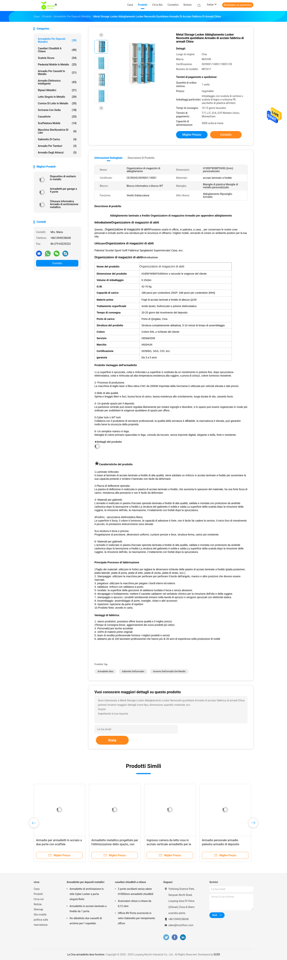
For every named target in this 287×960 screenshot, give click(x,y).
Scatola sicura (57, 58)
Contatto (57, 263)
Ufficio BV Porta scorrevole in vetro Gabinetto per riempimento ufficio (136, 918)
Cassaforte (57, 116)
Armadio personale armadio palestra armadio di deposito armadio (220, 844)
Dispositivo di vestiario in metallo (63, 178)
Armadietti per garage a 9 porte (63, 190)
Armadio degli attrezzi (57, 152)
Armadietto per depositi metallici (57, 40)
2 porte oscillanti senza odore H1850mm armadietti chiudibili (135, 891)
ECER (217, 954)
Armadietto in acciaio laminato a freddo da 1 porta (88, 909)
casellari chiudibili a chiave (57, 50)
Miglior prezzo (191, 134)
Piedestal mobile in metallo (57, 64)
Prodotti (38, 894)
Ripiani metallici (57, 90)
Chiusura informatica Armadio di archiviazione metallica (64, 204)
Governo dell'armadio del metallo (169, 671)
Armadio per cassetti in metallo (57, 73)
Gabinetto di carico (57, 139)
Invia (112, 740)
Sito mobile (40, 914)
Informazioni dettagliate (108, 157)
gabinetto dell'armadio (133, 671)
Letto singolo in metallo (57, 97)
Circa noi (39, 899)
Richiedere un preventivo (238, 4)
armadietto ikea (105, 671)
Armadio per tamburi (57, 146)
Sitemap (38, 909)
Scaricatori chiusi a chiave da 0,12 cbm (134, 904)
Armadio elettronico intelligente (57, 82)
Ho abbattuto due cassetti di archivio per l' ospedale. (86, 921)
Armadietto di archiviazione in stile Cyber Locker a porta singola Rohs (87, 894)
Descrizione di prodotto (141, 157)
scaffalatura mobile (57, 123)
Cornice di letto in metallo (57, 103)
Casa (37, 888)
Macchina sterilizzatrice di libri (57, 131)
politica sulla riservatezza (41, 922)
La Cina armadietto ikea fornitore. (86, 954)
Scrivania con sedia (57, 110)
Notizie (38, 904)
